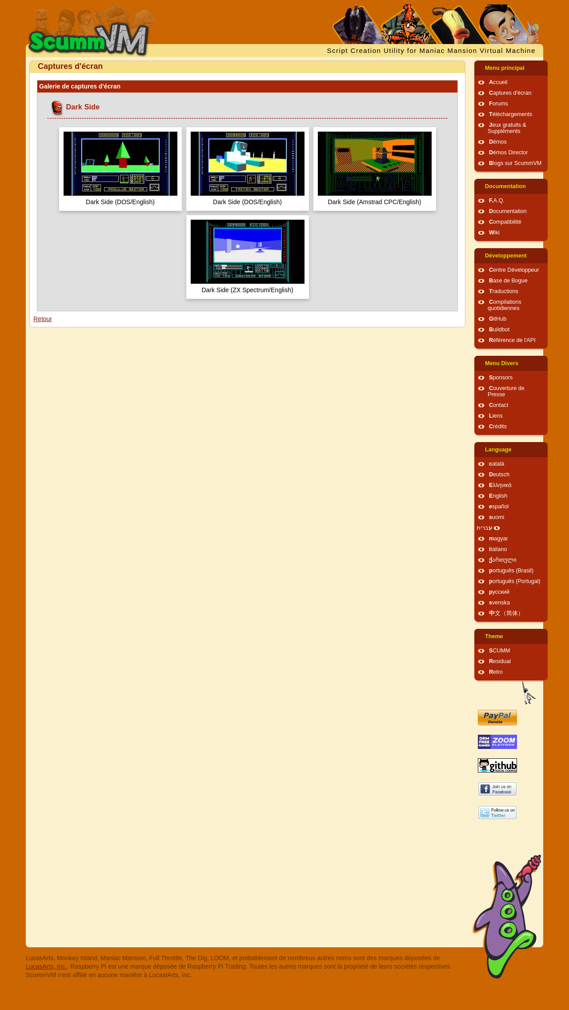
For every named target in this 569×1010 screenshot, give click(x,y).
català (496, 464)
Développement (506, 256)
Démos (498, 142)
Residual (500, 661)
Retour (42, 318)
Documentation (505, 186)
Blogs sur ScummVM (515, 163)
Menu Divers (501, 363)
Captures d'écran (510, 93)
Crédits (498, 426)
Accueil (498, 82)
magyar (498, 538)
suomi (496, 517)
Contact (498, 405)
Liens (496, 416)
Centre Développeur (514, 270)
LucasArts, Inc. (46, 966)
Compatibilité (505, 222)
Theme (494, 636)
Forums (498, 104)
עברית (484, 528)
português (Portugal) (515, 581)
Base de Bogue (508, 281)
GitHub (497, 319)
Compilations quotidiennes (504, 305)
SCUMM (499, 651)
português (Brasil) (511, 570)
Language (498, 450)
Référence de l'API (512, 340)
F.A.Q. (497, 200)
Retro (496, 672)
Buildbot (499, 329)
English (498, 496)
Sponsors (501, 377)
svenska (499, 603)
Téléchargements (510, 114)
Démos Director (508, 152)
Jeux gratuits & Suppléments (507, 128)
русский (499, 592)
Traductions (503, 291)
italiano (498, 549)
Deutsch (499, 474)
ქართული (503, 560)
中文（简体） (506, 613)
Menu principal (505, 68)
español (499, 506)
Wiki (494, 232)
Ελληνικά (500, 485)
